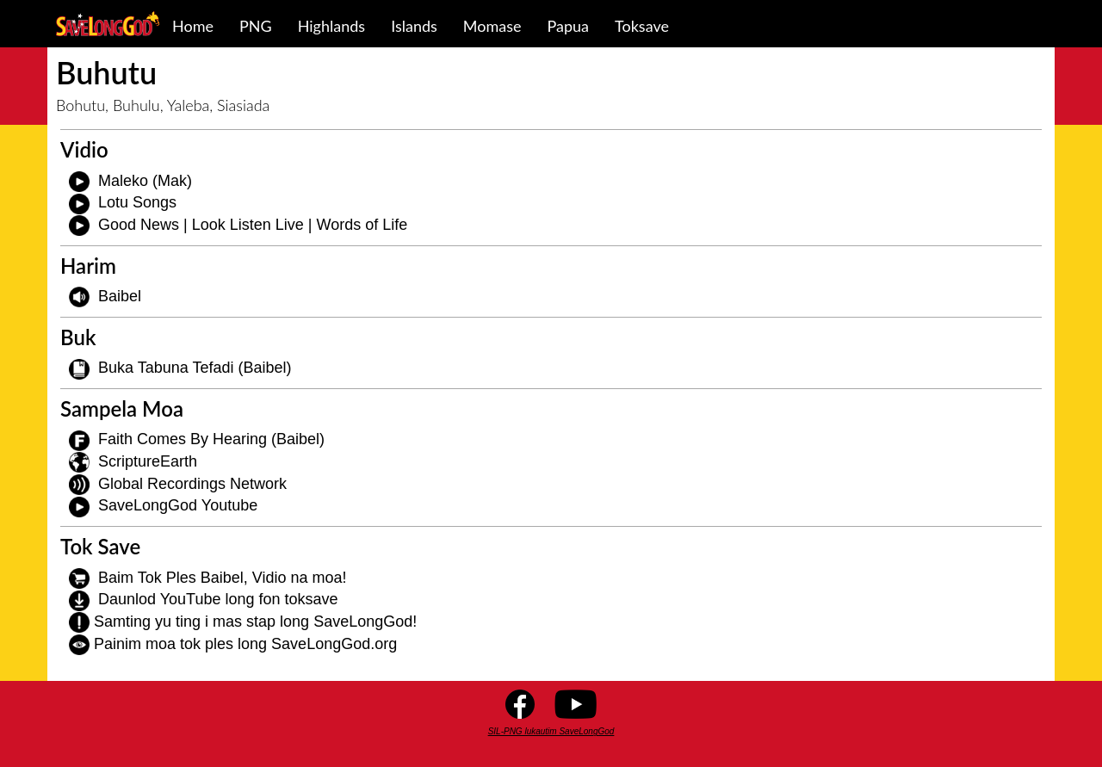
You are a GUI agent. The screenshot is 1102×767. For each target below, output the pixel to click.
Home (193, 25)
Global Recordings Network (192, 483)
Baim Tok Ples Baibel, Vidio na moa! (222, 577)
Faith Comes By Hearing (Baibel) (211, 439)
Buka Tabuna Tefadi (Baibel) (195, 367)
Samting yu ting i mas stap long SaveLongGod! (255, 621)
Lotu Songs (137, 202)
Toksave (642, 25)
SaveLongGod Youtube (177, 505)
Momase (492, 25)
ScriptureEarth (147, 461)
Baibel (119, 296)
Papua (569, 25)
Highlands (331, 25)
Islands (414, 25)
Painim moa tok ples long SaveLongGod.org (245, 644)
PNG (255, 25)
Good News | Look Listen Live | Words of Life (252, 224)
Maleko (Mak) (145, 180)
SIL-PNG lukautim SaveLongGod (551, 731)
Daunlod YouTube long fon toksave (218, 599)
